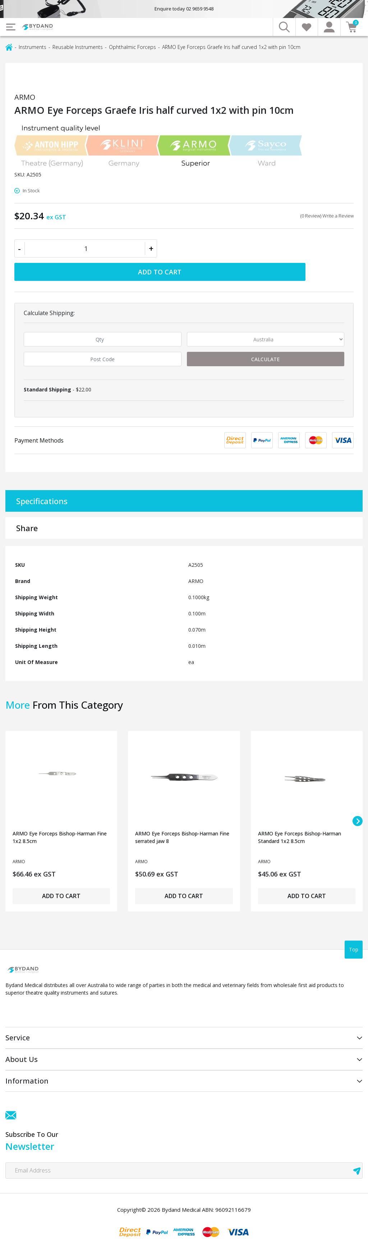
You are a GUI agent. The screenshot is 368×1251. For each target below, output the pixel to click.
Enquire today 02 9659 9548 (184, 8)
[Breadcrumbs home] (9, 46)
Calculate (265, 359)
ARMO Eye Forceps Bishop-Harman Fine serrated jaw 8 (182, 837)
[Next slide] (358, 821)
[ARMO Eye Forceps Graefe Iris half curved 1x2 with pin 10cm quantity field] (85, 248)
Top (353, 949)
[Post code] (102, 359)
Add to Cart (159, 272)
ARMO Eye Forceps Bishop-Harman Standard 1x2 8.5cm (299, 837)
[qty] (102, 339)
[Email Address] (184, 1170)
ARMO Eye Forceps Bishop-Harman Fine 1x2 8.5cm (60, 837)
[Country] (266, 339)
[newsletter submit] (357, 1170)
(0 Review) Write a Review (327, 215)
